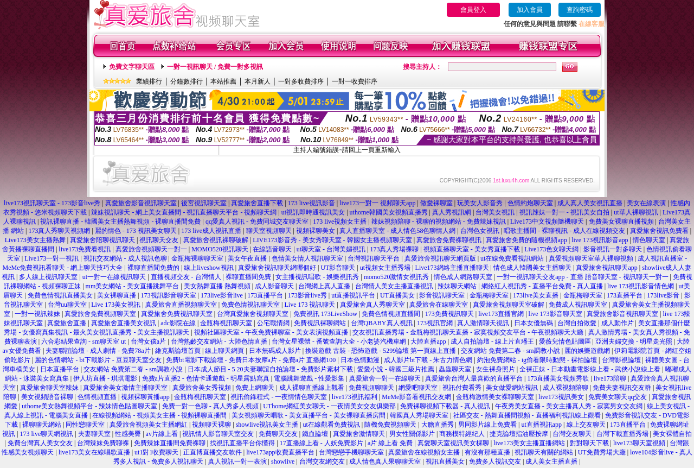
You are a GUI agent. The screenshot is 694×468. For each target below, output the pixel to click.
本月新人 (258, 81)
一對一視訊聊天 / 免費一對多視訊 (215, 67)
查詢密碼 (580, 10)
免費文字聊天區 (132, 67)
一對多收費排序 (301, 81)
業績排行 (149, 81)
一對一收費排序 (354, 81)
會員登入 (473, 10)
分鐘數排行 (186, 81)
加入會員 (530, 10)
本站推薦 (223, 81)
